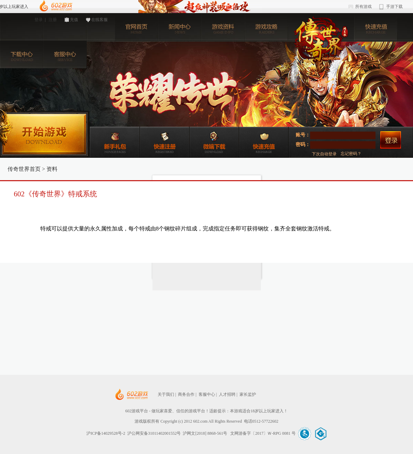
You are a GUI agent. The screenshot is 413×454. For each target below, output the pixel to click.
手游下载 (394, 6)
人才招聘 (227, 394)
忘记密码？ (351, 153)
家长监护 (248, 394)
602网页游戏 (152, 395)
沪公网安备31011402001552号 (154, 433)
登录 (38, 19)
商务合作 (186, 394)
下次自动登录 (324, 154)
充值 (74, 19)
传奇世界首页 (24, 169)
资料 (51, 169)
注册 (53, 19)
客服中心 (207, 394)
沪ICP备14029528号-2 (105, 433)
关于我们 (166, 394)
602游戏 (55, 6)
